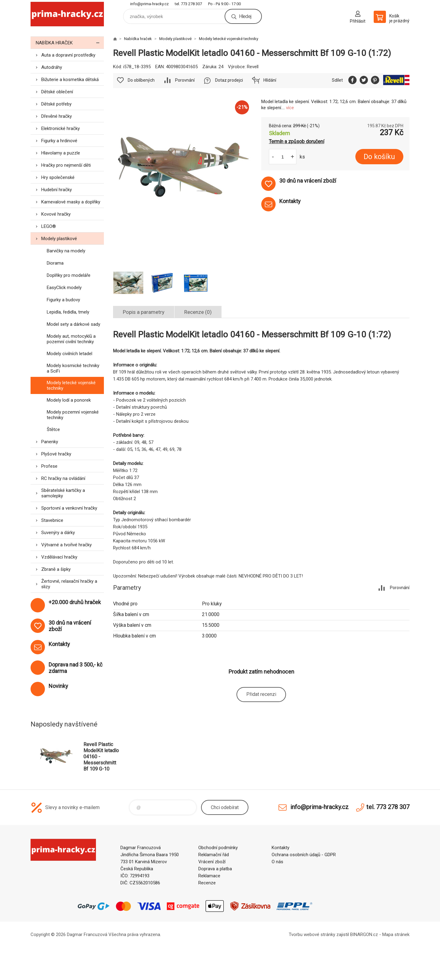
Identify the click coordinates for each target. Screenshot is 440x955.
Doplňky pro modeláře (68, 275)
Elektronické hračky (60, 128)
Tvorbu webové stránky (312, 934)
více (290, 107)
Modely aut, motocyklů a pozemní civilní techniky (71, 338)
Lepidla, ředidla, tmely (68, 312)
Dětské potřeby (56, 104)
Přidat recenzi (261, 694)
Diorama (55, 263)
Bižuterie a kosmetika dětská (70, 79)
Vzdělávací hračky (59, 557)
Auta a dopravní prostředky (68, 55)
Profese (49, 466)
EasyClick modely (64, 287)
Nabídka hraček (70, 43)
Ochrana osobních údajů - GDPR (304, 854)
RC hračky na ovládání (63, 478)
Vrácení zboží (212, 861)
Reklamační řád (213, 854)
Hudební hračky (56, 189)
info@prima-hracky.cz (149, 4)
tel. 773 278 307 (188, 4)
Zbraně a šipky (56, 569)
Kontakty (280, 847)
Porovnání (185, 80)
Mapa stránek (395, 934)
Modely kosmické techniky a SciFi (73, 368)
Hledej (245, 16)
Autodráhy (51, 67)
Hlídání (269, 80)
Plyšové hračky (56, 454)
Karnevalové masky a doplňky (70, 202)
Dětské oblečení (57, 92)
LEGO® (48, 226)
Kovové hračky (56, 214)
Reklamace (209, 876)
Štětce (53, 429)
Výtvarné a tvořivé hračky (66, 545)
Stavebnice (52, 520)
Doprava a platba (215, 868)
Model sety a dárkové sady (73, 324)
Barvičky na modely (66, 251)
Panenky (49, 441)
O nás (277, 861)
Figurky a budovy (63, 300)
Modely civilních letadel (69, 353)
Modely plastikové (59, 238)
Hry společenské (58, 177)
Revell (252, 66)
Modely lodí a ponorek (69, 400)
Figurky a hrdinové (59, 140)
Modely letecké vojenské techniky (71, 385)
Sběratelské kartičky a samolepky (63, 493)
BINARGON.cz (364, 934)
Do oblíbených (141, 80)
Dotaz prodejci (229, 80)
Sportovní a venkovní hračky (69, 508)
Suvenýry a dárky (58, 532)
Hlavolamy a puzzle (60, 153)
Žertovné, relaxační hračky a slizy (69, 583)
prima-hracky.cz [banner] (67, 14)
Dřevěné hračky (56, 116)
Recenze (207, 883)
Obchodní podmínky (218, 847)
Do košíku (379, 157)
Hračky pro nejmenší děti (66, 165)
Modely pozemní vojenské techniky (73, 414)
